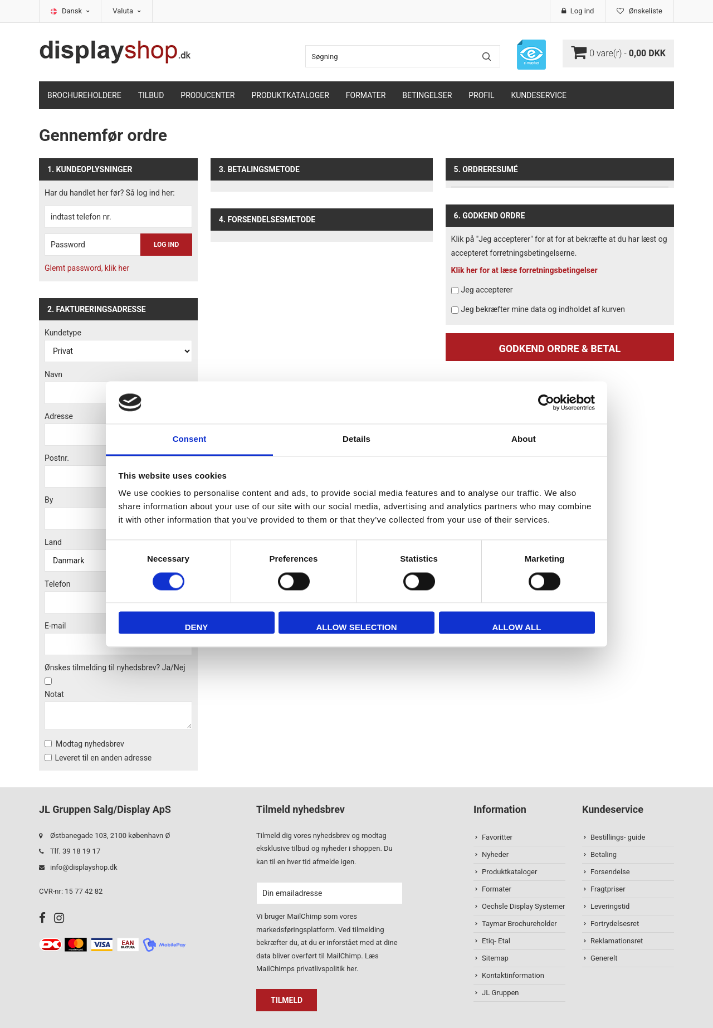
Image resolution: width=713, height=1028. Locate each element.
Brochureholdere (84, 95)
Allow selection (356, 627)
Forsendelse (610, 872)
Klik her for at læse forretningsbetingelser (524, 270)
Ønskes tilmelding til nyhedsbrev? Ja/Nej (115, 667)
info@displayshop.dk (84, 867)
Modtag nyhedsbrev (90, 743)
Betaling (603, 854)
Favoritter (497, 837)
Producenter (207, 95)
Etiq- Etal (496, 941)
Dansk (76, 11)
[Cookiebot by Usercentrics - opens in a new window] (546, 402)
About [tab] (523, 439)
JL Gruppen (500, 992)
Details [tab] (356, 439)
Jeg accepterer (487, 289)
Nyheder (495, 854)
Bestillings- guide (617, 837)
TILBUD (151, 95)
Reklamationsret (616, 941)
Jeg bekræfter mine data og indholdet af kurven (543, 309)
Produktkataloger (290, 95)
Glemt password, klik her (87, 268)
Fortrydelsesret (614, 923)
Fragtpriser (608, 889)
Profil (481, 95)
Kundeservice (539, 95)
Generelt (603, 958)
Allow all (516, 627)
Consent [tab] (190, 439)
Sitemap (495, 958)
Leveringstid (609, 906)
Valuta (127, 11)
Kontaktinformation (513, 975)
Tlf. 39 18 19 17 (75, 851)
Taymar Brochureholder (519, 923)
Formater (366, 95)
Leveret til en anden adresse (103, 757)
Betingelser (427, 95)
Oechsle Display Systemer (523, 906)
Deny (196, 627)
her (351, 968)
